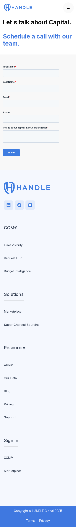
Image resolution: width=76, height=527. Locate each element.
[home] (26, 8)
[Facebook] (30, 205)
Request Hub (13, 258)
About (8, 365)
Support (10, 417)
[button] (68, 7)
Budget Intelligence (17, 271)
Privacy (44, 521)
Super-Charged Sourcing (21, 325)
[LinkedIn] (8, 205)
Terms (30, 521)
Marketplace (13, 311)
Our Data (10, 378)
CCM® (8, 457)
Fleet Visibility (13, 245)
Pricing (9, 404)
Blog (7, 391)
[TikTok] (19, 205)
